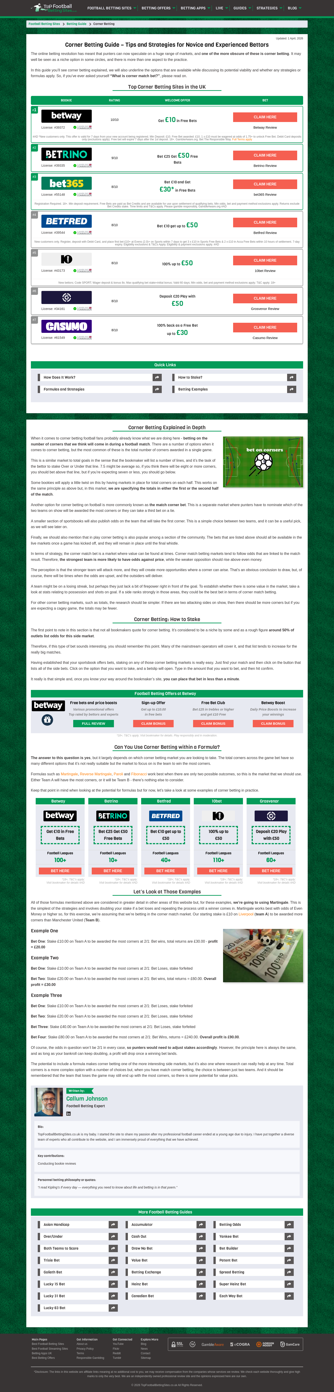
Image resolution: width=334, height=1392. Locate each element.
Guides (240, 8)
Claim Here (265, 117)
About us (82, 1344)
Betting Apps (193, 8)
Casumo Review (265, 338)
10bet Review (265, 271)
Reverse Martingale (96, 774)
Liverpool (246, 914)
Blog (292, 8)
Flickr (116, 1348)
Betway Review (265, 127)
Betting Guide (76, 24)
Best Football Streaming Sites (50, 1348)
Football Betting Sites (109, 8)
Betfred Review (265, 233)
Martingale (69, 774)
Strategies (267, 8)
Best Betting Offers (43, 1357)
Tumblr (117, 1357)
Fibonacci (139, 774)
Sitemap (146, 1357)
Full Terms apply (242, 139)
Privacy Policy (85, 1348)
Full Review (93, 723)
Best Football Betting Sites (48, 1344)
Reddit (117, 1353)
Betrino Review (265, 166)
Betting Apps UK (42, 1353)
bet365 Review (265, 194)
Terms (80, 1353)
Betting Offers (156, 8)
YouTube (118, 1344)
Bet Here (60, 871)
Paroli (118, 774)
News (144, 1348)
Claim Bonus (153, 723)
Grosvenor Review (265, 309)
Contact (145, 1353)
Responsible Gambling (90, 1357)
